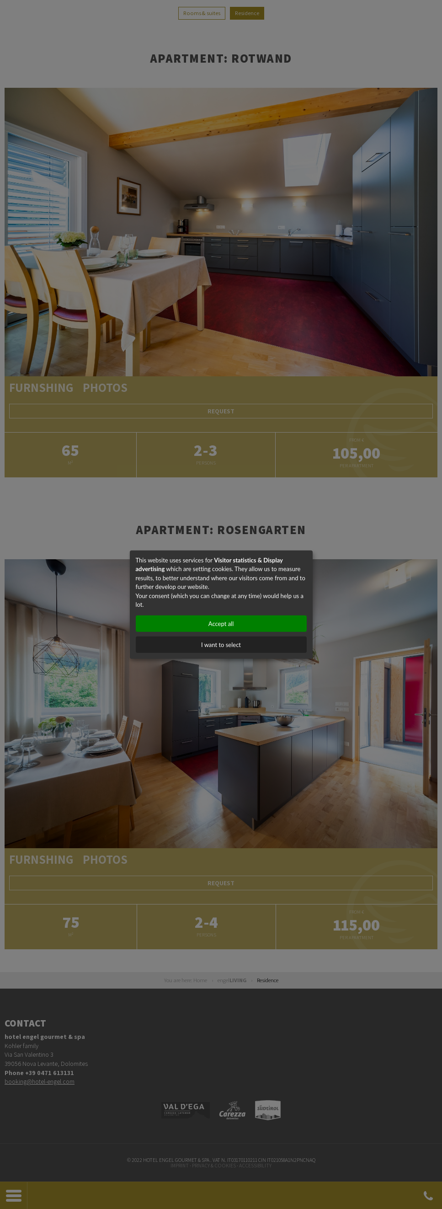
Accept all (221, 623)
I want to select (221, 644)
